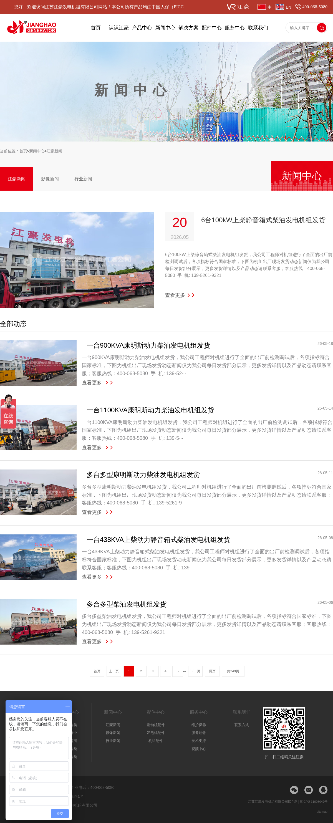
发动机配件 (156, 725)
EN (288, 7)
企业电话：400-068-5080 (92, 787)
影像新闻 (50, 178)
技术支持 (198, 741)
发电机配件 (156, 733)
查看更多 (180, 295)
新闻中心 (165, 28)
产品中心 (142, 28)
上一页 (114, 671)
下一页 (195, 671)
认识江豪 (119, 28)
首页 (96, 28)
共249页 (233, 671)
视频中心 (198, 749)
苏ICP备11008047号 (313, 801)
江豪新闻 (54, 151)
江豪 (244, 7)
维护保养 (198, 725)
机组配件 (155, 741)
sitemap (322, 811)
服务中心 (235, 28)
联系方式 (241, 725)
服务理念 (198, 733)
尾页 (212, 671)
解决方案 (188, 28)
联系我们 (258, 28)
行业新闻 (83, 178)
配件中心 (212, 28)
